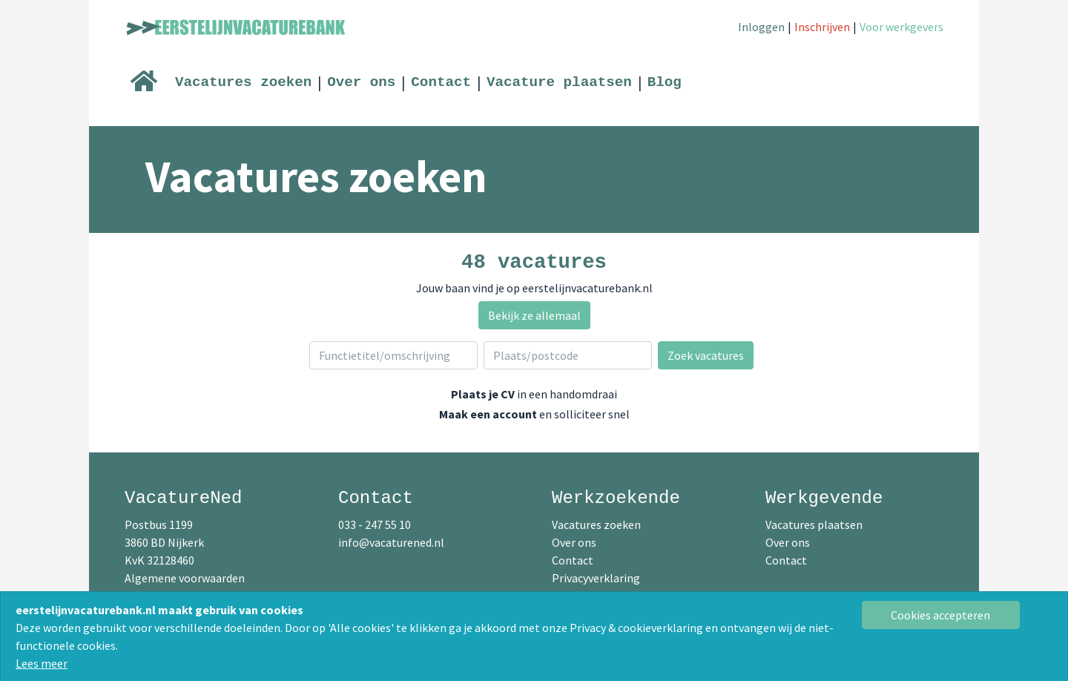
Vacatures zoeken (243, 82)
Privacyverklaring (596, 577)
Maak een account (488, 414)
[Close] (941, 615)
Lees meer (41, 663)
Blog (664, 82)
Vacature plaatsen (559, 82)
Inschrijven (822, 26)
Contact (441, 82)
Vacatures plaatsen (814, 524)
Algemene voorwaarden (185, 577)
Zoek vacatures (706, 355)
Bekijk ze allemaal (534, 315)
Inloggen (761, 26)
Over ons (361, 82)
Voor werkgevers (901, 26)
